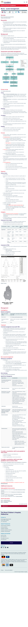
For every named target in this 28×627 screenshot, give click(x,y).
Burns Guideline (10, 495)
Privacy (2, 570)
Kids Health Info (3, 536)
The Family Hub (3, 539)
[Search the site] (24, 2)
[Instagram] (4, 547)
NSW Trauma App (9, 250)
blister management (18, 363)
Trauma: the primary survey (5, 17)
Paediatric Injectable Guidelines (6, 529)
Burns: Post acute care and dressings (7, 16)
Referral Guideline (19, 496)
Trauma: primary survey (6, 91)
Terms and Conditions (8, 570)
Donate (11, 542)
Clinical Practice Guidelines (5, 525)
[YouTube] (8, 547)
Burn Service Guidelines (18, 494)
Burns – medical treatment (5, 500)
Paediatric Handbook (4, 528)
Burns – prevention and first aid (6, 501)
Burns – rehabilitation (4, 502)
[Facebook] (2, 547)
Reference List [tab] (4, 506)
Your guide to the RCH (5, 538)
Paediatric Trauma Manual (5, 531)
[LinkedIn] (6, 547)
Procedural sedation (8, 218)
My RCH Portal (3, 535)
